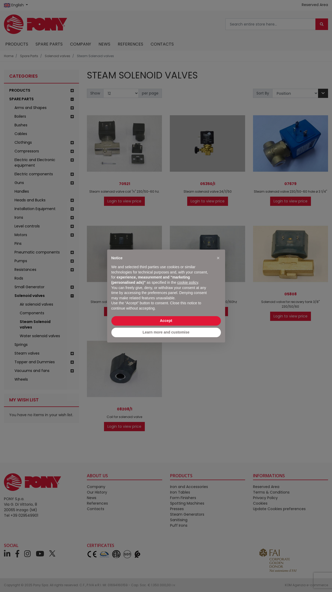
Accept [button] (166, 321)
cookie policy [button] (187, 282)
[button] (218, 258)
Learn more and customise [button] (165, 332)
